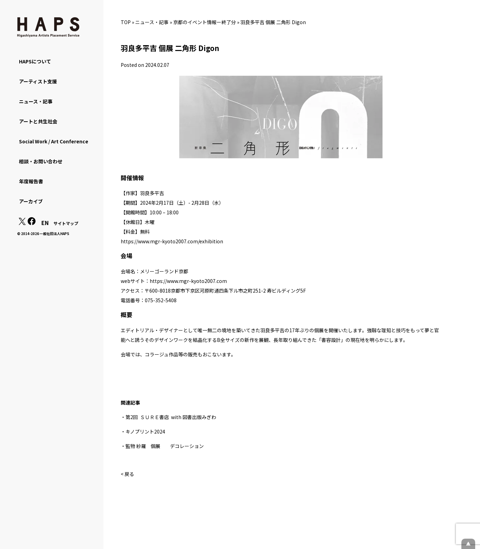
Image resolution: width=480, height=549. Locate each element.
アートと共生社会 (38, 121)
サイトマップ (65, 223)
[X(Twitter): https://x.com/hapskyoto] (22, 223)
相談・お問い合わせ (40, 161)
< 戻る (127, 473)
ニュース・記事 (152, 22)
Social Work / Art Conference (53, 141)
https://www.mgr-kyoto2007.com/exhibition (172, 241)
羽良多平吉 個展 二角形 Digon (273, 22)
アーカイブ (31, 201)
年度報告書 (31, 181)
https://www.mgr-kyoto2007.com (188, 280)
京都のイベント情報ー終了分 (204, 22)
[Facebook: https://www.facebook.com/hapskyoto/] (32, 223)
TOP (126, 22)
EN (45, 222)
